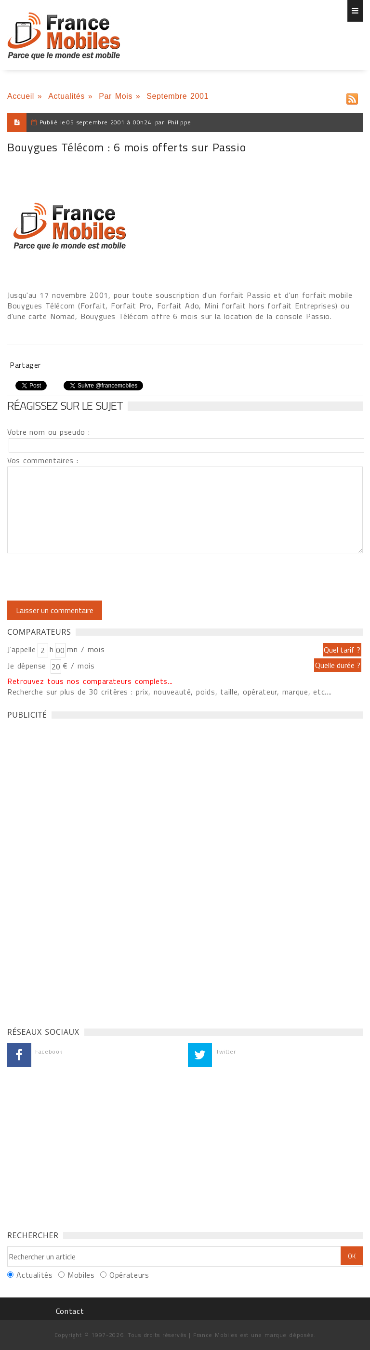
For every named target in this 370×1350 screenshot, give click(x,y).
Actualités (66, 96)
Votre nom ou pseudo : (48, 432)
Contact (70, 1311)
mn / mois (86, 649)
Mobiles (80, 1275)
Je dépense (28, 665)
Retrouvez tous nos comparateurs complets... (90, 681)
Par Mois (115, 96)
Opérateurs (129, 1275)
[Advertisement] (79, 870)
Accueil (20, 96)
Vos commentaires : (43, 460)
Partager (25, 365)
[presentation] (87, 577)
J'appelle (21, 649)
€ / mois (78, 665)
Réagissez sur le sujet (65, 405)
